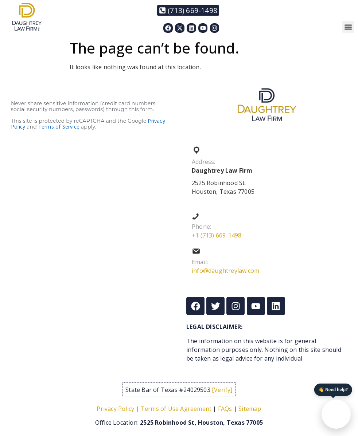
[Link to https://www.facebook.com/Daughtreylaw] (168, 28)
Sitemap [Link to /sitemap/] (249, 409)
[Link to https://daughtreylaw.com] (26, 16)
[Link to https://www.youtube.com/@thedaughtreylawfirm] (203, 28)
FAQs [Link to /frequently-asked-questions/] (225, 409)
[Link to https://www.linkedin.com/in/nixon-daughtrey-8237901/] (191, 28)
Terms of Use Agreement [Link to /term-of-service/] (176, 409)
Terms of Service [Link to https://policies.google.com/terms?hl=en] (58, 126)
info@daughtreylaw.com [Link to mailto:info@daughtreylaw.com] (225, 271)
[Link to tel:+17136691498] (188, 10)
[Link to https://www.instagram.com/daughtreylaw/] (214, 28)
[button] (348, 27)
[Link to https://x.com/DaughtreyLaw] (179, 28)
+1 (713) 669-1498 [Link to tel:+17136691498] (216, 235)
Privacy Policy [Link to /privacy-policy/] (115, 409)
